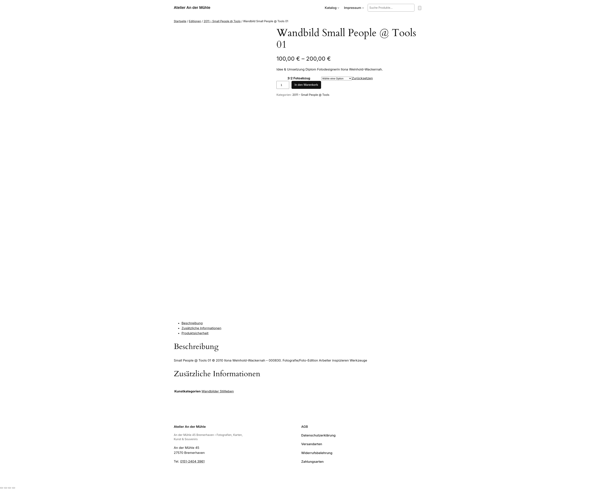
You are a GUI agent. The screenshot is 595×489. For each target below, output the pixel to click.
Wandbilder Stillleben (217, 391)
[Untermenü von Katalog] (338, 8)
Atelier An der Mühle (192, 7)
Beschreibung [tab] (192, 323)
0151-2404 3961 (192, 461)
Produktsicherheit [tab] (195, 333)
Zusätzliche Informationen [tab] (201, 328)
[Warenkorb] (419, 8)
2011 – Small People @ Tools (222, 21)
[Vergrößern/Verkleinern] (1, 487)
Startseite (180, 21)
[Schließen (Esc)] (13, 487)
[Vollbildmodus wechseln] (5, 487)
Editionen (195, 21)
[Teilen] (9, 487)
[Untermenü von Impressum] (363, 8)
